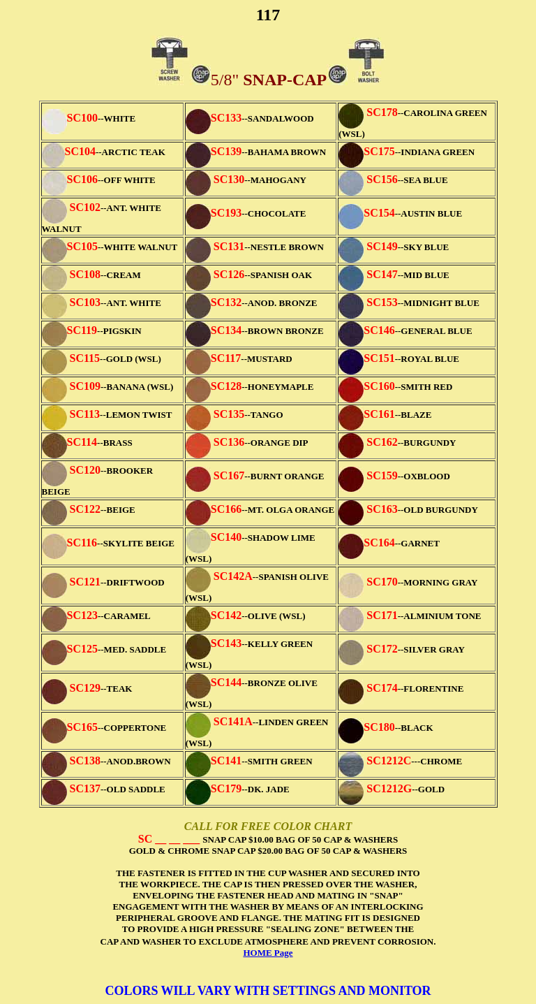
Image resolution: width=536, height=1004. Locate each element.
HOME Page (267, 952)
